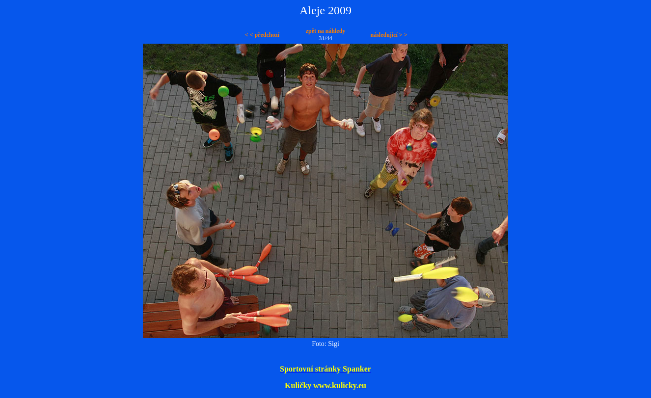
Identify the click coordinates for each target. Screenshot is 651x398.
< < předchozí (262, 34)
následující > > (388, 34)
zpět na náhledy (326, 30)
